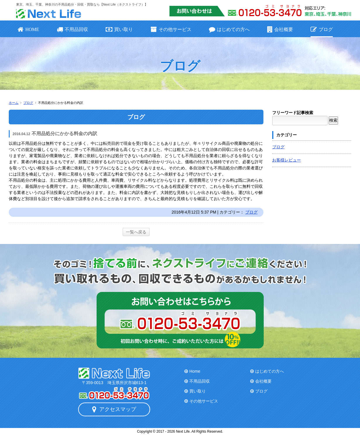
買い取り (119, 29)
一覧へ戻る (136, 232)
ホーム (13, 102)
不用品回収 (72, 29)
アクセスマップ (114, 409)
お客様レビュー (286, 160)
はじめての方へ (229, 29)
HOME (28, 29)
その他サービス (170, 29)
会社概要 (280, 29)
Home (194, 371)
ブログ (321, 29)
